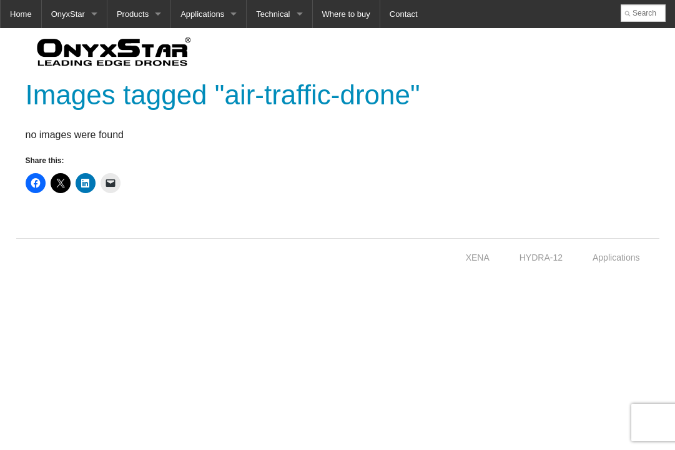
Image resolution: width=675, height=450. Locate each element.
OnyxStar (68, 14)
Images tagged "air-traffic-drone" (223, 94)
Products (133, 14)
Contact (404, 14)
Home (21, 14)
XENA (478, 257)
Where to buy (346, 14)
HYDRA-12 (541, 257)
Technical (273, 14)
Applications (202, 14)
